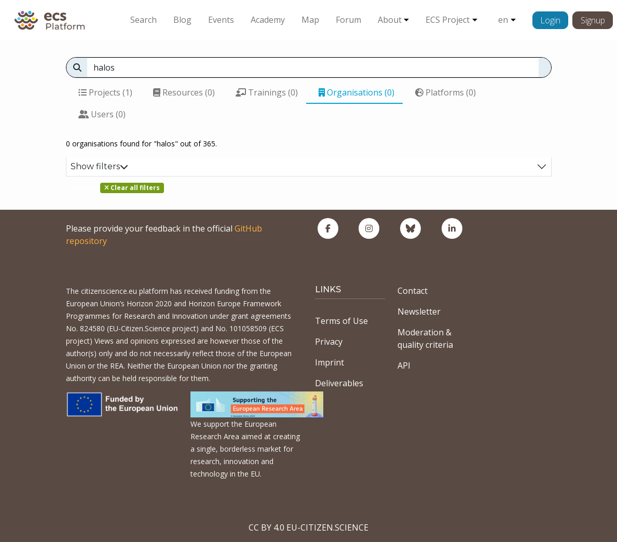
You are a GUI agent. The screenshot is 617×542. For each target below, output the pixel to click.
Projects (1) (105, 92)
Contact (412, 290)
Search (143, 19)
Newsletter (419, 311)
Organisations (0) (356, 92)
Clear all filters (132, 187)
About (390, 19)
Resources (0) (184, 92)
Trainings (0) (267, 92)
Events (221, 19)
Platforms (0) (445, 92)
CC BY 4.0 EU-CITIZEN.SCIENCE (308, 527)
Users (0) (102, 114)
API (403, 365)
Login (550, 20)
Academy (268, 19)
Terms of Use (341, 321)
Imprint (329, 362)
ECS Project (448, 19)
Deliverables (339, 383)
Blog (182, 19)
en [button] (503, 19)
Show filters (99, 166)
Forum (348, 19)
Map (310, 19)
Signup (593, 20)
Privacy (328, 341)
